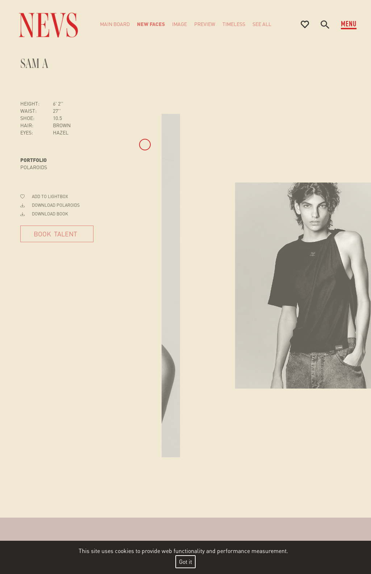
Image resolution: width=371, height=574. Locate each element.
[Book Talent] (56, 234)
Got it (185, 561)
